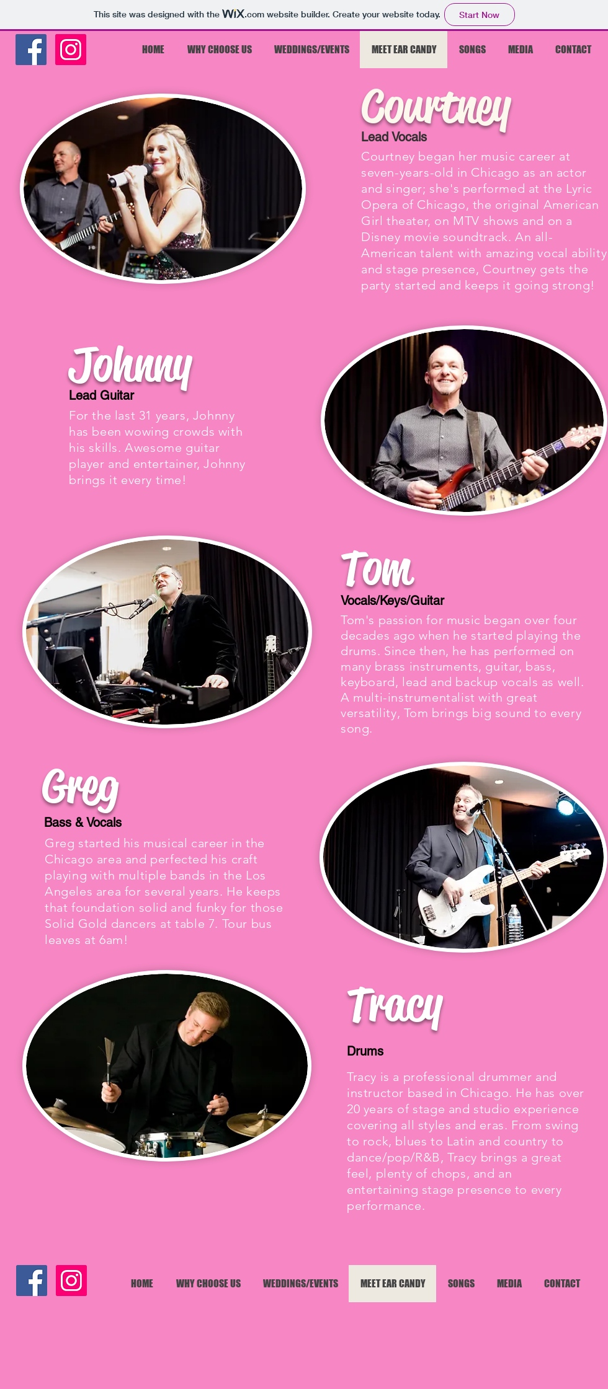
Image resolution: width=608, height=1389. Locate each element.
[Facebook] (31, 49)
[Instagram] (70, 49)
